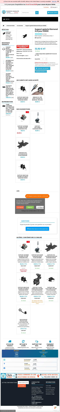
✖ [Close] (58, 1)
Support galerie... (8, 32)
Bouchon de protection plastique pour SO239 (23, 321)
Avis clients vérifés (50, 389)
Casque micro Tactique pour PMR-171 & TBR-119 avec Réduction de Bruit (10, 51)
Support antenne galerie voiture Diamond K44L (23, 127)
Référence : (19, 51)
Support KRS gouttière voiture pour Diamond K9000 (51, 289)
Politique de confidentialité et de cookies (32, 211)
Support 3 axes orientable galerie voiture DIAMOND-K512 (37, 289)
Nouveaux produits (6, 43)
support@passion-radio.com (37, 404)
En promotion (7, 102)
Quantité (37, 59)
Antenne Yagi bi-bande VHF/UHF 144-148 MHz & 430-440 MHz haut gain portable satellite (10, 65)
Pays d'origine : (21, 55)
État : (18, 53)
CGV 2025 (48, 387)
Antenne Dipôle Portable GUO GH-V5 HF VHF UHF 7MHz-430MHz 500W (10, 77)
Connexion (46, 7)
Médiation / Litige (50, 395)
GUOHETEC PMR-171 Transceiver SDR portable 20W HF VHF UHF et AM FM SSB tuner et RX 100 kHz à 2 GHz (10, 91)
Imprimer (38, 38)
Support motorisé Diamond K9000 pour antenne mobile (37, 128)
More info (54, 1)
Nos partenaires (50, 393)
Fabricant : (19, 49)
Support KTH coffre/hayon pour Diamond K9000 (22, 154)
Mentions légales (50, 391)
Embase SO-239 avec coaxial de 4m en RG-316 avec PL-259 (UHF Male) (37, 99)
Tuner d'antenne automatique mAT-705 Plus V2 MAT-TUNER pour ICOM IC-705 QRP (10, 108)
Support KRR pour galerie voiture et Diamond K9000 (22, 98)
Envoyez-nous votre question (37, 229)
